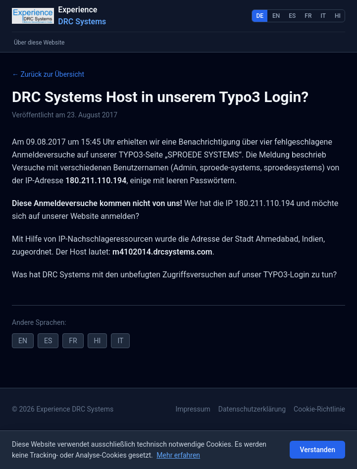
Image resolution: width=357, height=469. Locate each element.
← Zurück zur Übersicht (48, 74)
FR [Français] (308, 15)
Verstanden (317, 450)
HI (97, 341)
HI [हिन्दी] (338, 15)
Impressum (192, 409)
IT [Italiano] (323, 15)
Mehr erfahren (178, 455)
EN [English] (276, 15)
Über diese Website (39, 42)
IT (120, 341)
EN (22, 341)
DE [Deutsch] (259, 15)
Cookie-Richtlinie (319, 409)
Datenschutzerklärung (252, 409)
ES (48, 341)
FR (73, 341)
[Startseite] (59, 16)
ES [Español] (292, 15)
